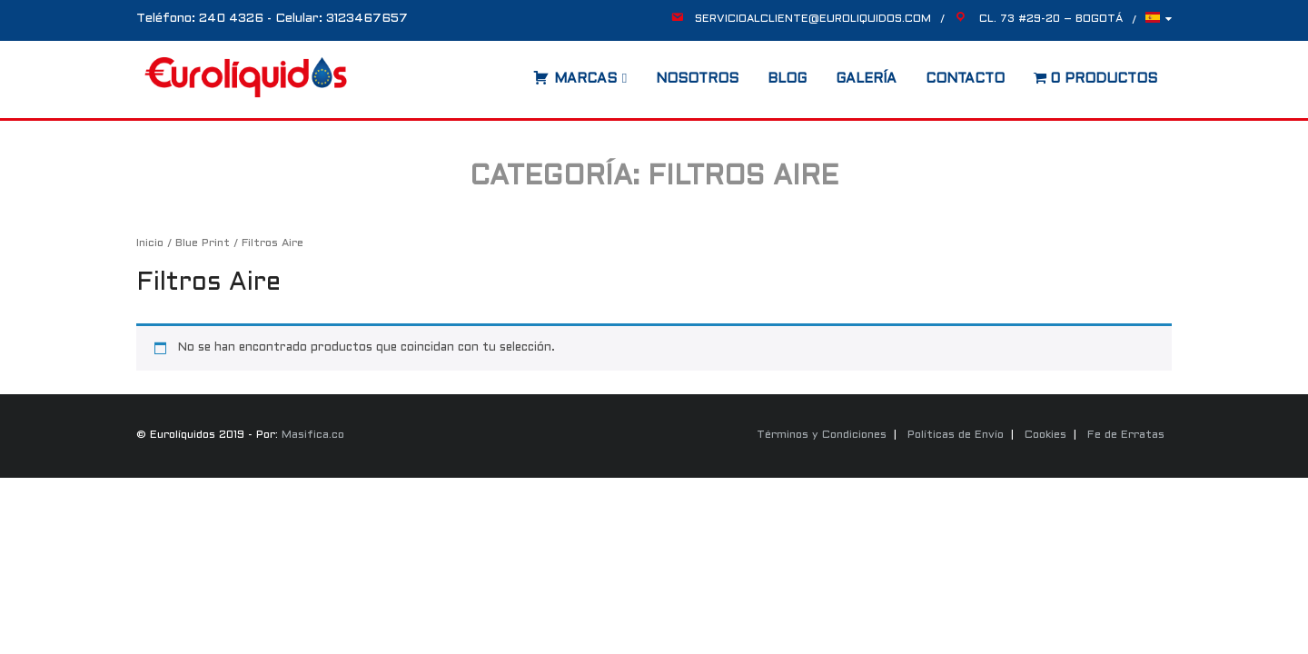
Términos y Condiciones (822, 435)
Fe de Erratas (1125, 435)
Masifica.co (313, 435)
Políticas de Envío (955, 435)
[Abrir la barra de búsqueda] (515, 72)
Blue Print (202, 243)
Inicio (150, 243)
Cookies (1045, 435)
